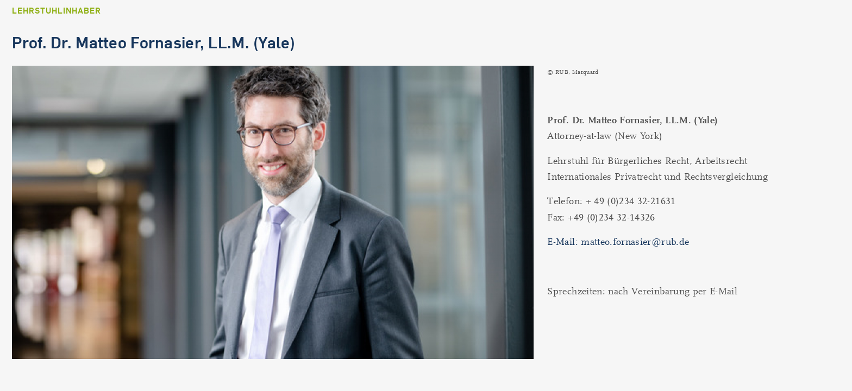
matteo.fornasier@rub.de (635, 242)
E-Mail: (564, 242)
